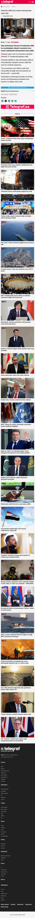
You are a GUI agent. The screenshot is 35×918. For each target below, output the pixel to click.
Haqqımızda (28, 904)
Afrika (2, 825)
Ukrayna (6, 94)
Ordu (2, 766)
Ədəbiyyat (3, 857)
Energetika (3, 791)
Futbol (2, 876)
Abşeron (3, 900)
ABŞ (2, 94)
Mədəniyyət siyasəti (5, 855)
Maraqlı (3, 848)
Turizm (2, 799)
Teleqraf (4, 54)
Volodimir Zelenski (13, 94)
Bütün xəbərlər (5, 904)
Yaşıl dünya (3, 811)
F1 (1, 867)
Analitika (3, 781)
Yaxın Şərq (3, 832)
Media (2, 815)
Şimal (2, 897)
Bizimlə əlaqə (4, 907)
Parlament (3, 773)
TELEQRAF (15, 42)
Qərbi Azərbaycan (5, 770)
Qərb (2, 891)
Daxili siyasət (4, 777)
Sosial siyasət (4, 807)
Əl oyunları (3, 874)
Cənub (2, 889)
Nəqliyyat (3, 797)
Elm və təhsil (4, 809)
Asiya (2, 829)
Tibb (2, 813)
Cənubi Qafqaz (4, 836)
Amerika (3, 827)
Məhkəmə (3, 843)
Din (1, 817)
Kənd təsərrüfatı (5, 789)
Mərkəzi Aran (4, 893)
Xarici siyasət (4, 775)
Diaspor (3, 768)
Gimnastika (3, 869)
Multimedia (20, 904)
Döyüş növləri (4, 872)
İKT (2, 795)
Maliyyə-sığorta (4, 793)
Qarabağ (3, 779)
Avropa (2, 834)
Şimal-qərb (3, 895)
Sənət (2, 860)
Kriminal (3, 846)
